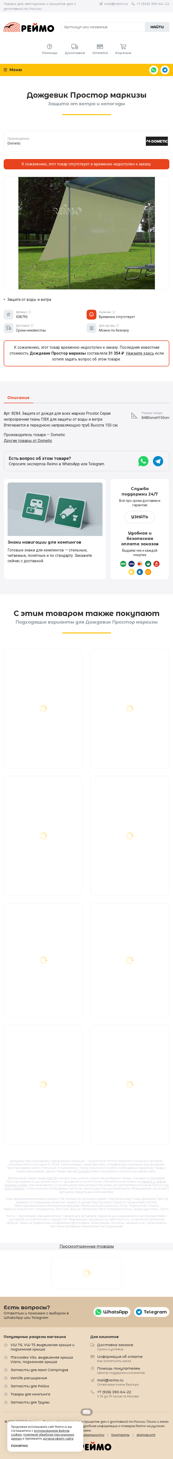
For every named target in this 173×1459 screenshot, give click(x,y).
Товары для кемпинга (30, 1394)
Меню (13, 69)
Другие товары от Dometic (28, 440)
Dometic (84, 1171)
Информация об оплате (120, 1358)
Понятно (19, 1446)
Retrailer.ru (87, 1412)
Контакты (120, 1435)
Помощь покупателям (121, 1370)
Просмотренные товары (86, 1246)
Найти (157, 27)
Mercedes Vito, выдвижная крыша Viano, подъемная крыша (42, 1359)
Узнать (139, 517)
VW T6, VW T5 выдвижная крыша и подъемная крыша (42, 1347)
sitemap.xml (146, 1435)
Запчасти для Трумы (30, 1402)
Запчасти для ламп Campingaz (39, 1370)
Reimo (29, 27)
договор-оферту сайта (58, 1438)
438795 (52, 1178)
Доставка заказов (115, 1347)
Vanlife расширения (29, 1378)
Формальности (91, 1435)
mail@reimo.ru (116, 4)
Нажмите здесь (140, 353)
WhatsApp (153, 70)
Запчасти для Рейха (30, 1386)
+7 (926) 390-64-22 (153, 4)
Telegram (165, 70)
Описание (18, 398)
